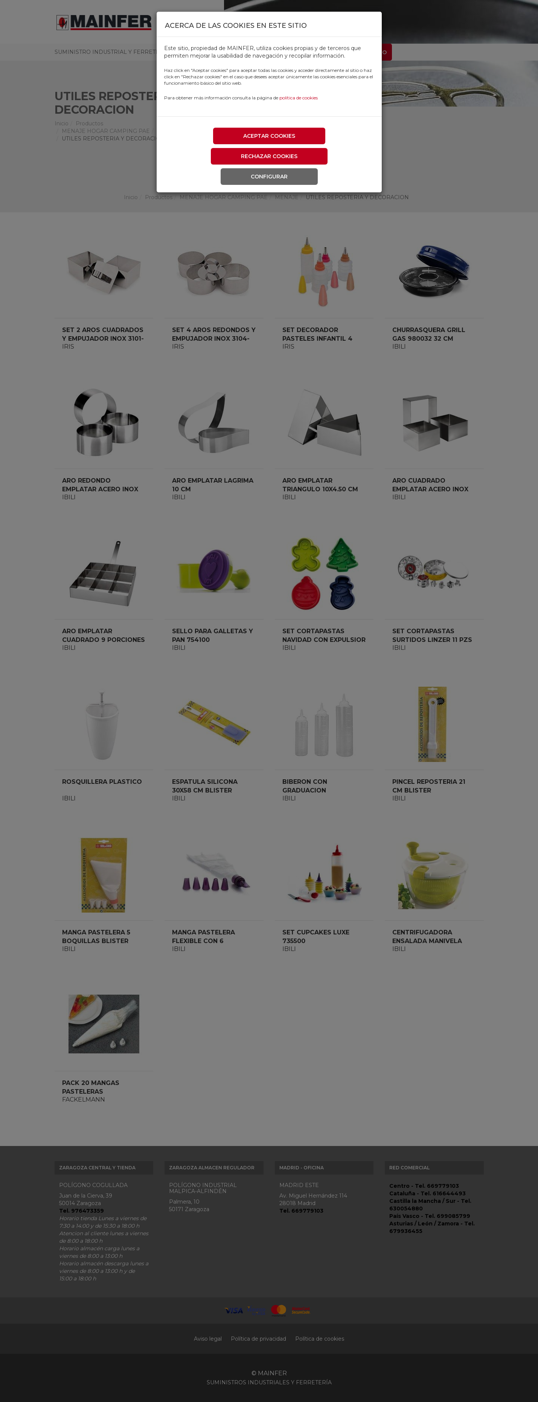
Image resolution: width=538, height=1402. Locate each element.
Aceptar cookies (269, 136)
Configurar (269, 176)
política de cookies (298, 98)
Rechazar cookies (269, 156)
